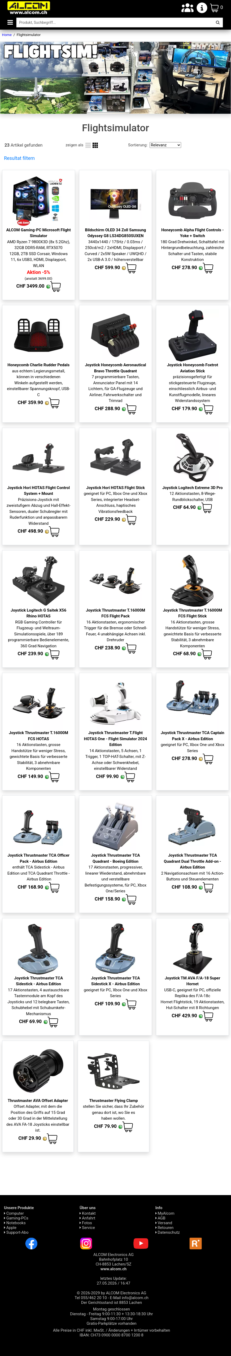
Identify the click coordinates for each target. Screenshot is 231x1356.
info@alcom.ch (135, 1297)
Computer (14, 1213)
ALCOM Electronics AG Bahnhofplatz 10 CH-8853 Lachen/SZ (113, 1261)
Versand (163, 1223)
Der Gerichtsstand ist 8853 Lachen (111, 1302)
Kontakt (87, 1213)
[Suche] (114, 22)
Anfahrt (87, 1218)
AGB (160, 1218)
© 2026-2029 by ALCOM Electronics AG (111, 1293)
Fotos (86, 1223)
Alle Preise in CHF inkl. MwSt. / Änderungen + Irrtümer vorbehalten (111, 1330)
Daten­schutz (167, 1232)
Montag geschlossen (111, 1309)
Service (87, 1227)
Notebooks (15, 1223)
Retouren (164, 1227)
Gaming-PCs (16, 1218)
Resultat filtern (19, 158)
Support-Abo (16, 1232)
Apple (10, 1227)
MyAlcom (165, 1213)
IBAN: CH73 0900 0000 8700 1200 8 (111, 1335)
